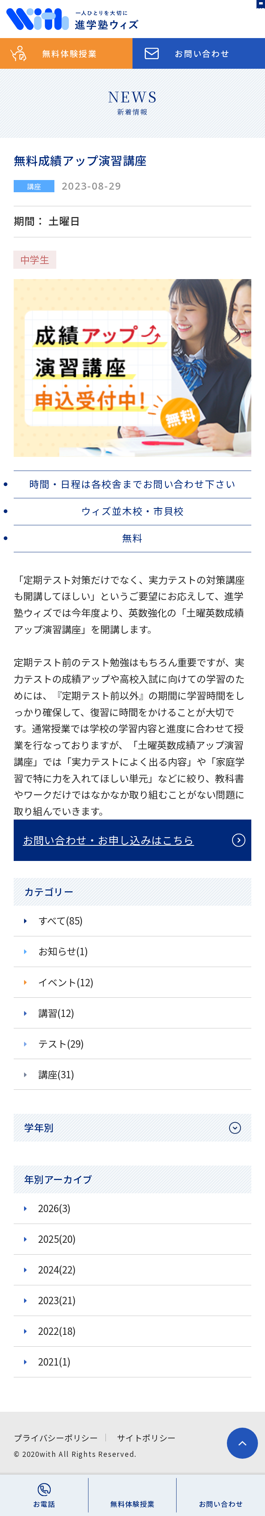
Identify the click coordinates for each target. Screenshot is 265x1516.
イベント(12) (66, 982)
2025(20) (57, 1239)
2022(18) (57, 1331)
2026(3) (54, 1208)
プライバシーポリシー (56, 1438)
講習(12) (56, 1013)
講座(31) (56, 1074)
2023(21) (57, 1300)
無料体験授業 (69, 53)
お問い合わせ (202, 53)
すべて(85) (60, 920)
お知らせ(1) (63, 951)
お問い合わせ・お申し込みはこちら (108, 839)
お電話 (44, 1504)
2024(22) (57, 1269)
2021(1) (54, 1361)
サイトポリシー (146, 1438)
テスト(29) (61, 1044)
